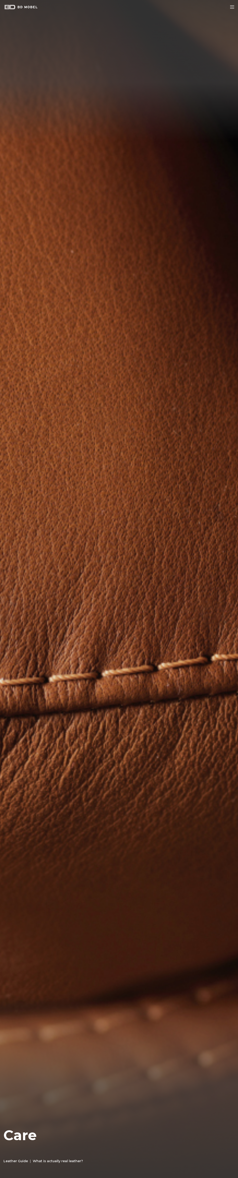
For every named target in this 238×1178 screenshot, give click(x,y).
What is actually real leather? (58, 1161)
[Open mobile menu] (232, 7)
